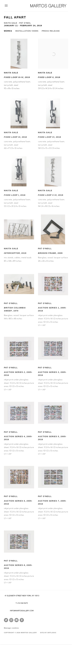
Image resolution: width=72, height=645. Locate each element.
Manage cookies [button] (11, 628)
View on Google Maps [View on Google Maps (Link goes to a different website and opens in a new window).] (22, 620)
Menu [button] (6, 6)
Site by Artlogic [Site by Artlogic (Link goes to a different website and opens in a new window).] (48, 632)
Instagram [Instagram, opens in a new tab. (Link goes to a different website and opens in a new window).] (11, 620)
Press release (51, 31)
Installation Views (27, 31)
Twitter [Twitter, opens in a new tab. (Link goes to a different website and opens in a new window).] (6, 620)
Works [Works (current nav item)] (8, 31)
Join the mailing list (16, 620)
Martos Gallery (48, 6)
